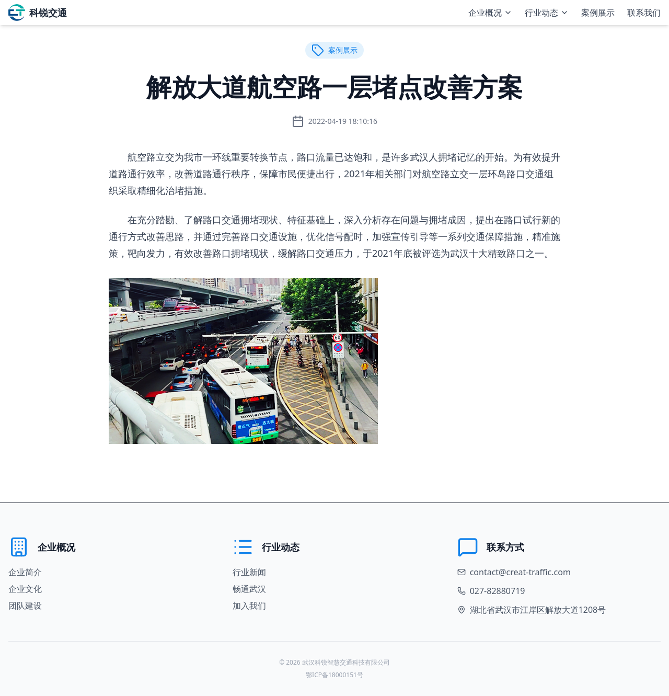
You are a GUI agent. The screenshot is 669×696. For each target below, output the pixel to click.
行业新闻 (249, 572)
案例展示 (598, 12)
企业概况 (490, 12)
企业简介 (25, 572)
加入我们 (249, 605)
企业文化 (25, 589)
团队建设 (25, 605)
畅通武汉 (249, 589)
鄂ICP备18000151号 (334, 674)
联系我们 (644, 12)
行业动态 (547, 12)
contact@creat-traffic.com (520, 572)
